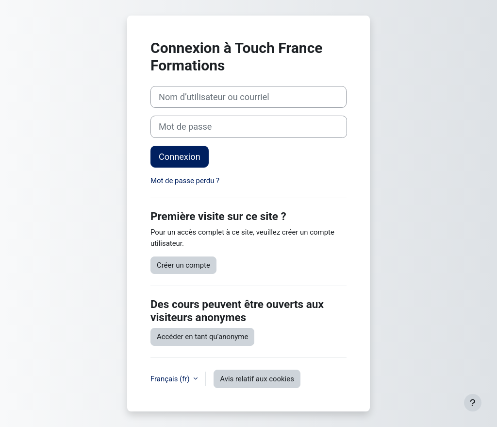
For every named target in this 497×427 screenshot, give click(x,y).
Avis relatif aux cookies (257, 379)
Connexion (179, 157)
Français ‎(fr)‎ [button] (170, 379)
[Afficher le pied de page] (472, 402)
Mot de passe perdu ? (184, 180)
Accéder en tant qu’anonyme (202, 336)
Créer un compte (183, 265)
